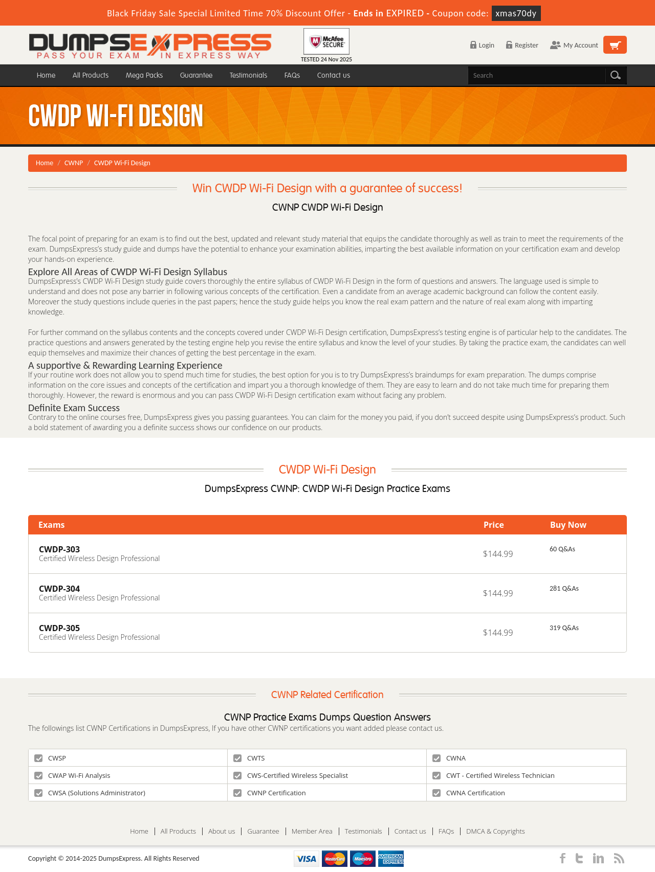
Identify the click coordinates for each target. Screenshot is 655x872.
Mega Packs (144, 75)
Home (46, 75)
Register (522, 45)
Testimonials (248, 75)
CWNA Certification (468, 792)
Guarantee (196, 75)
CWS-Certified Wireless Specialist (290, 775)
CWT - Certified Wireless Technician (493, 775)
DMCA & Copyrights (495, 831)
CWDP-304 (59, 588)
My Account (574, 45)
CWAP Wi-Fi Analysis (72, 775)
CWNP (73, 163)
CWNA (449, 758)
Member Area (312, 831)
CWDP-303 (59, 549)
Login (482, 45)
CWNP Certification (269, 792)
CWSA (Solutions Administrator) (89, 792)
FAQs (292, 75)
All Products (90, 75)
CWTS (249, 758)
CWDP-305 (59, 628)
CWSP (50, 758)
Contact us (333, 75)
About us (221, 831)
